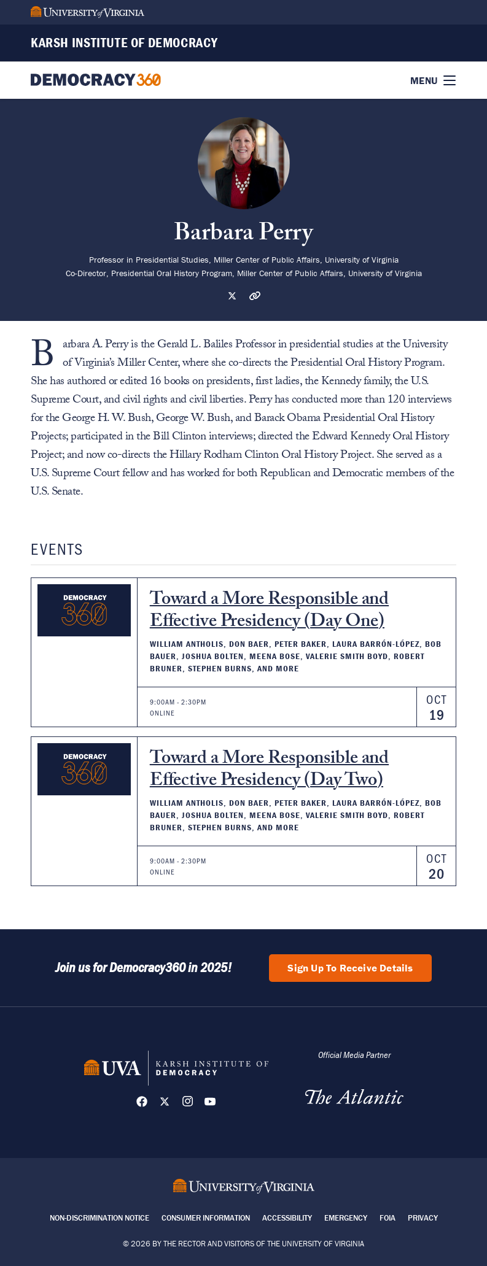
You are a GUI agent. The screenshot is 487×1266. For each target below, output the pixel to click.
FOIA (387, 1218)
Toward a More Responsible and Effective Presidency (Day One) (269, 612)
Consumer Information (206, 1218)
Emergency (345, 1218)
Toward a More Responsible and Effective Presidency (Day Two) (269, 771)
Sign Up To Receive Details (350, 968)
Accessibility (287, 1218)
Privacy (423, 1218)
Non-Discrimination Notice (99, 1218)
